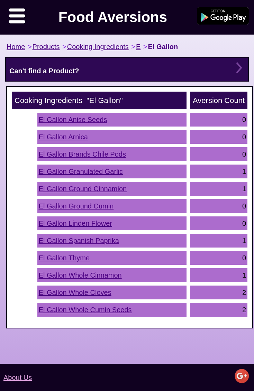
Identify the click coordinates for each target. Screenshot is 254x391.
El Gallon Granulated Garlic (81, 171)
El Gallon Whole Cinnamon (80, 275)
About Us (17, 377)
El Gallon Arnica (63, 137)
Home (16, 46)
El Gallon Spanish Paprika (79, 240)
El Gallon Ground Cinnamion (83, 189)
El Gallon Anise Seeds (73, 119)
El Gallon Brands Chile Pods (82, 154)
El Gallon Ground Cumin (76, 206)
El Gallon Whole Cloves (75, 292)
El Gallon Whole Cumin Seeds (85, 310)
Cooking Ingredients (98, 46)
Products (46, 46)
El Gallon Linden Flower (75, 223)
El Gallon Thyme (64, 258)
